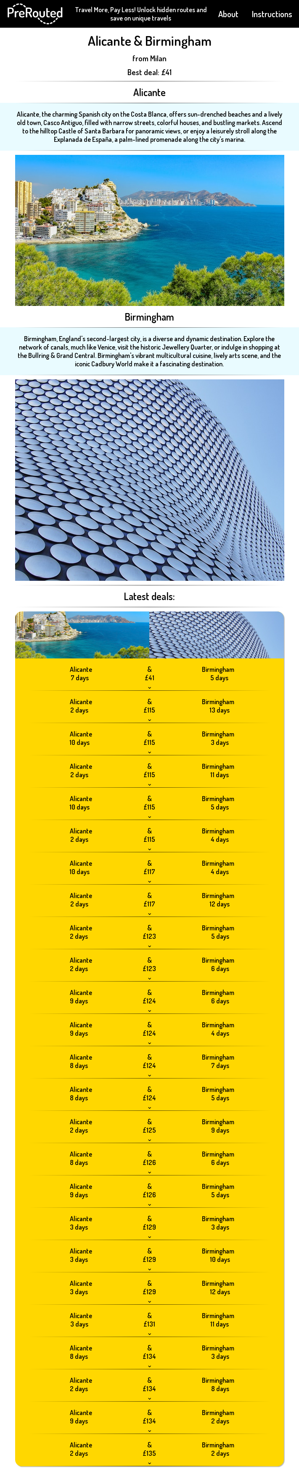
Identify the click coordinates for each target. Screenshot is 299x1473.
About (228, 13)
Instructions (272, 13)
